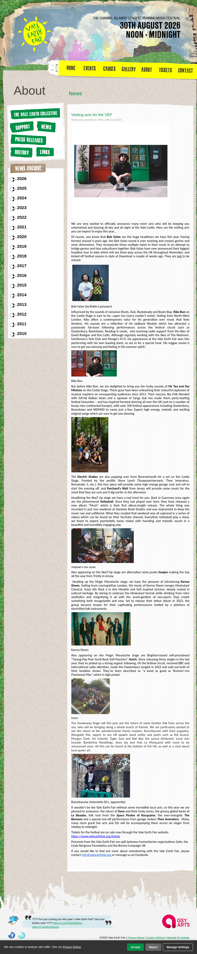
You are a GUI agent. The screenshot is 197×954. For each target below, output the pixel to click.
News (46, 126)
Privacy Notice (135, 937)
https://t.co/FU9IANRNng (67, 923)
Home (71, 69)
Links (44, 152)
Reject (153, 947)
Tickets (166, 69)
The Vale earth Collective (35, 113)
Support (22, 127)
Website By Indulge (178, 937)
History (21, 152)
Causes (109, 69)
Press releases (28, 139)
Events (91, 69)
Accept (135, 947)
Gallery (130, 69)
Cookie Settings (155, 937)
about (146, 69)
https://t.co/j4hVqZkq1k (45, 927)
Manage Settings (178, 947)
